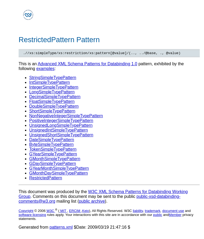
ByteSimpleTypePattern (51, 145)
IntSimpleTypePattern (49, 83)
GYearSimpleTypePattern (53, 155)
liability (138, 212)
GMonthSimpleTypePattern (54, 159)
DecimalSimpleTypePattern (54, 97)
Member (175, 216)
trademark (152, 212)
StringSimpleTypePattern (52, 78)
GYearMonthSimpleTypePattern (59, 169)
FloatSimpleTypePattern (52, 102)
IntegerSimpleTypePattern (53, 88)
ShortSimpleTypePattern (52, 112)
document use (173, 212)
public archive (92, 202)
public (157, 216)
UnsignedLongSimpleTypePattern (60, 126)
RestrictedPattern (45, 178)
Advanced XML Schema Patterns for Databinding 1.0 (87, 64)
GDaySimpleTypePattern (52, 164)
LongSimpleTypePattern (52, 92)
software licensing (32, 216)
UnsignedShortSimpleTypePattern (61, 135)
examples (45, 69)
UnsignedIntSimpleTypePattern (58, 131)
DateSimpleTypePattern (51, 140)
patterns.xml (61, 228)
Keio (85, 212)
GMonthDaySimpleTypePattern (58, 174)
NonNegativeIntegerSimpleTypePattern (66, 116)
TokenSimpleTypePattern (52, 150)
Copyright (26, 212)
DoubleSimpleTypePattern (54, 107)
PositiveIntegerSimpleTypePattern (61, 121)
